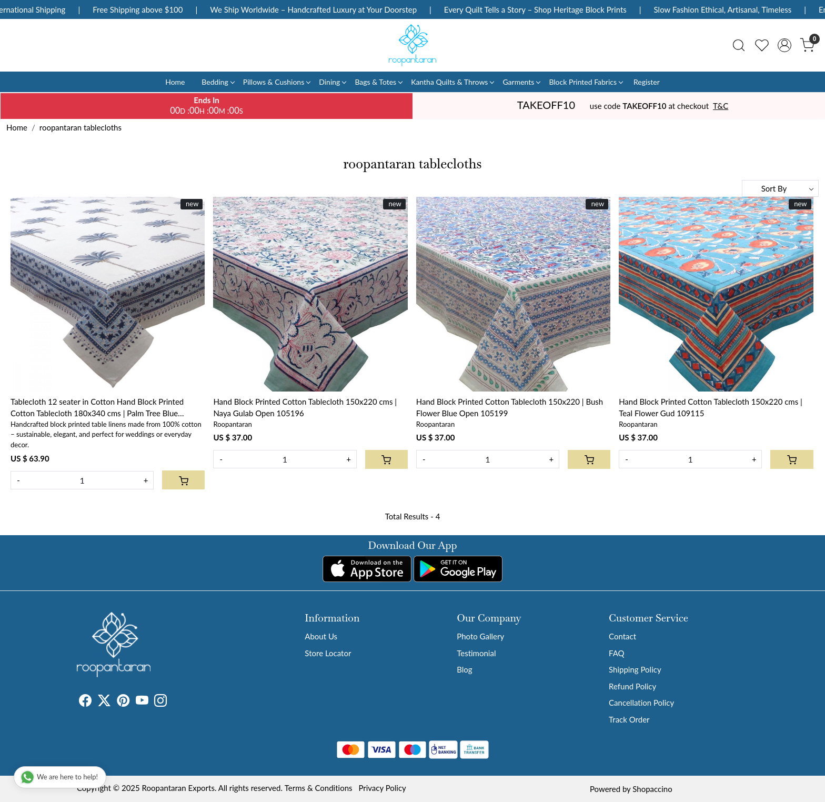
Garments (521, 81)
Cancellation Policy (641, 702)
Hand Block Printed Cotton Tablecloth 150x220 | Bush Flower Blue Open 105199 (509, 407)
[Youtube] (142, 702)
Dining (332, 81)
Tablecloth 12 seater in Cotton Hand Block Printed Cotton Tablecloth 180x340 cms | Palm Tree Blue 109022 (97, 408)
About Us (321, 636)
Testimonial (476, 653)
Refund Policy (632, 686)
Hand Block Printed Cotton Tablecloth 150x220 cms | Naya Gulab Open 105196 (305, 407)
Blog (464, 669)
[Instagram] (160, 702)
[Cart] (183, 479)
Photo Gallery (480, 636)
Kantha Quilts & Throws (452, 81)
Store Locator (328, 653)
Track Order (629, 719)
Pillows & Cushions (276, 81)
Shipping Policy (635, 669)
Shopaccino (652, 789)
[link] (738, 45)
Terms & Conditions (319, 788)
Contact (622, 636)
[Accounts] (784, 45)
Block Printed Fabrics (585, 81)
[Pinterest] (123, 702)
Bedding (218, 81)
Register (646, 81)
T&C (720, 106)
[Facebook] (85, 702)
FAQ (617, 653)
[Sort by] (780, 188)
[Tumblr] (173, 702)
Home (175, 81)
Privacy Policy (382, 788)
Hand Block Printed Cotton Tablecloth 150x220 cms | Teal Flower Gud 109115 (710, 407)
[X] (104, 702)
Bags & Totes (378, 81)
